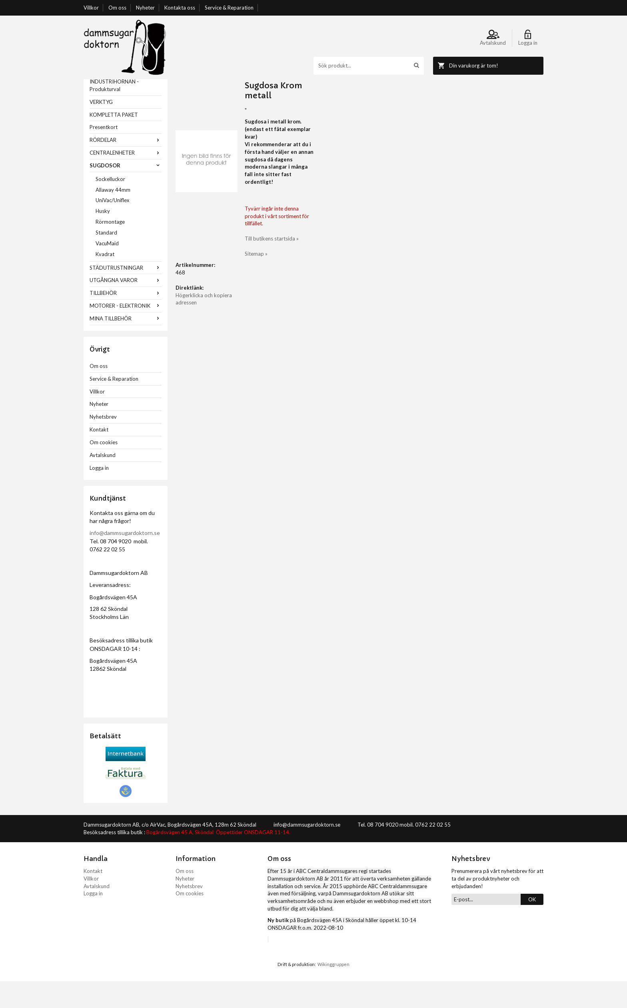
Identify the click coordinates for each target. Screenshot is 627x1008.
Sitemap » (370, 202)
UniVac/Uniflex (113, 227)
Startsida (186, 83)
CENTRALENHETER (126, 179)
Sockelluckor (110, 206)
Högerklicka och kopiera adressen (215, 314)
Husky (103, 238)
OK (532, 926)
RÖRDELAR (126, 166)
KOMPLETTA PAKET (114, 141)
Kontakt (99, 456)
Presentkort (104, 154)
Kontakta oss (179, 7)
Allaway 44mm (113, 216)
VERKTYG (101, 128)
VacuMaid (107, 270)
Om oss (117, 7)
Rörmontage (110, 248)
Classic (254, 83)
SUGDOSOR (126, 192)
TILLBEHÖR (126, 319)
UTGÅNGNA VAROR (126, 307)
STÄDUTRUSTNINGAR (126, 294)
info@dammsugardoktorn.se (125, 559)
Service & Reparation (229, 7)
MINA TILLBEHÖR (126, 345)
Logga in (99, 494)
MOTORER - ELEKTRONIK (126, 332)
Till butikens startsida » (386, 187)
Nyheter (145, 7)
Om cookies (104, 469)
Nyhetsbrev (103, 443)
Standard (106, 259)
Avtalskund (103, 482)
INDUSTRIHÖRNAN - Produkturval (114, 112)
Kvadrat (105, 281)
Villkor (91, 7)
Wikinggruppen (333, 991)
